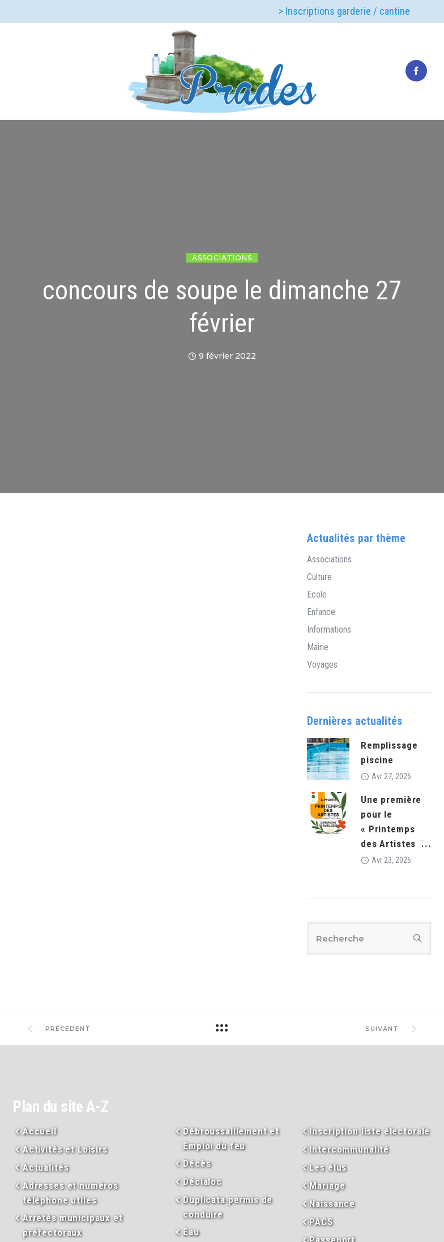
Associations (222, 257)
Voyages (322, 664)
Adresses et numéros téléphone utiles (70, 1193)
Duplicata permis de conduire (227, 1207)
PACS (320, 1221)
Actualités (46, 1167)
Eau (191, 1231)
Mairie (317, 647)
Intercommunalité (349, 1149)
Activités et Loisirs (65, 1149)
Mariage (327, 1185)
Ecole (317, 594)
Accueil (40, 1131)
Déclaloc (202, 1181)
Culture (319, 577)
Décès (197, 1163)
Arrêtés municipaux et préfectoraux (73, 1225)
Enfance (321, 612)
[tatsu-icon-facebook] (416, 71)
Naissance (332, 1203)
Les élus (328, 1167)
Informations (329, 629)
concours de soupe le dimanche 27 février (222, 306)
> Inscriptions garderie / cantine (344, 11)
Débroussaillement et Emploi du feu (231, 1138)
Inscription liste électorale (369, 1131)
